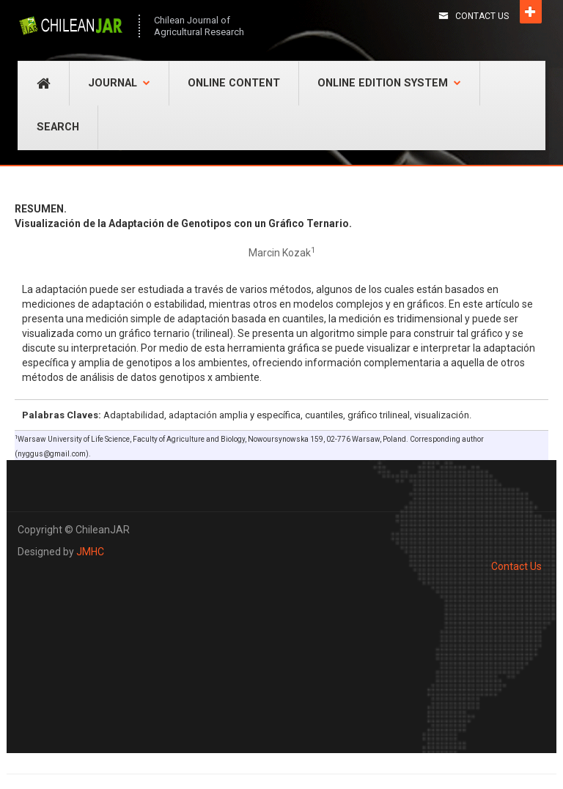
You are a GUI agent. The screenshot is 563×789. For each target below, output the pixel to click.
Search (58, 127)
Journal (119, 83)
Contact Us (482, 16)
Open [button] (531, 11)
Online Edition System (389, 83)
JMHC (90, 552)
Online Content (234, 83)
